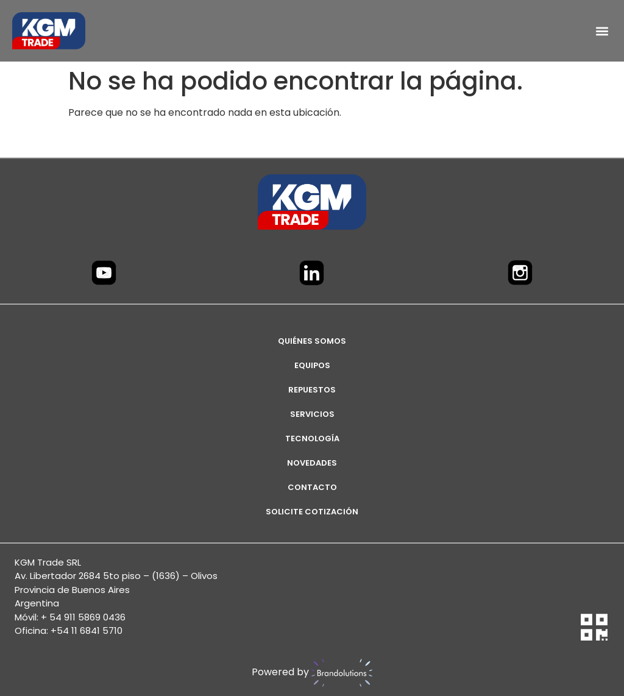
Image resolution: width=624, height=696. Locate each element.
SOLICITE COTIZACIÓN (312, 511)
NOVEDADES (312, 463)
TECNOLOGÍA (312, 438)
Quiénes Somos (312, 341)
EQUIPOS (312, 365)
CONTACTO (312, 487)
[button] (602, 31)
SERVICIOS (312, 414)
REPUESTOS (312, 390)
